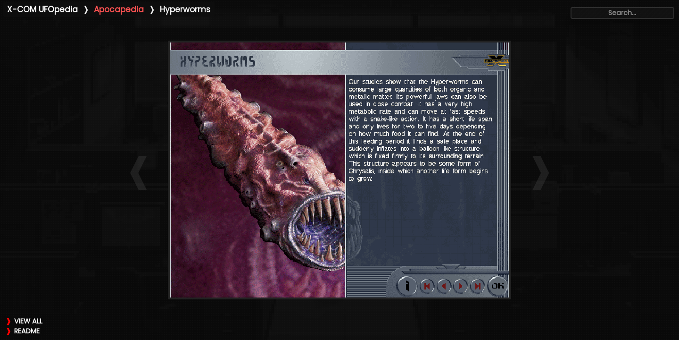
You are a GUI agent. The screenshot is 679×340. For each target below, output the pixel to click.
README (26, 331)
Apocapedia (118, 9)
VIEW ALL (28, 321)
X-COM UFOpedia (42, 9)
